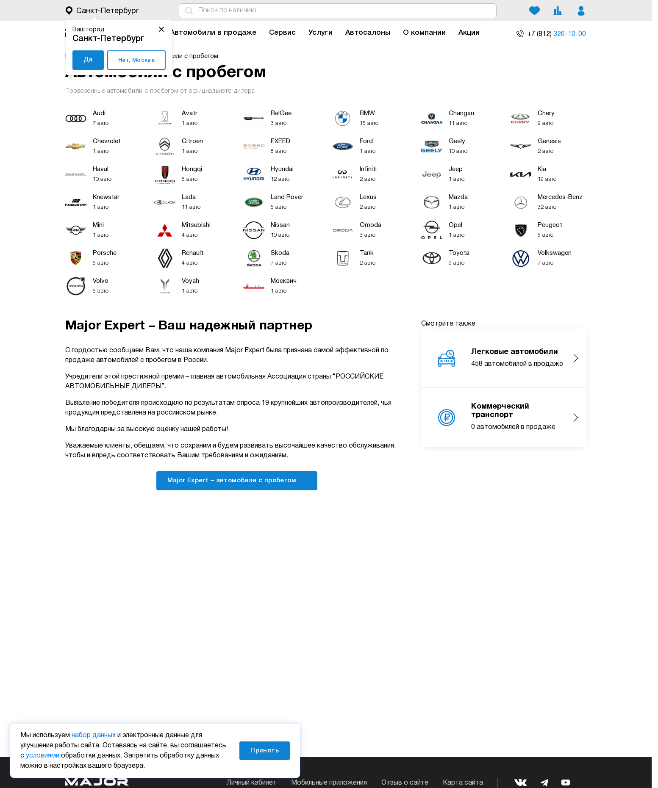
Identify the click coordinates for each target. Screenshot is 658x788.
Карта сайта (463, 783)
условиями (42, 756)
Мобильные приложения (329, 783)
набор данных (94, 735)
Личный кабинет (252, 783)
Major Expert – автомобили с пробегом (237, 480)
